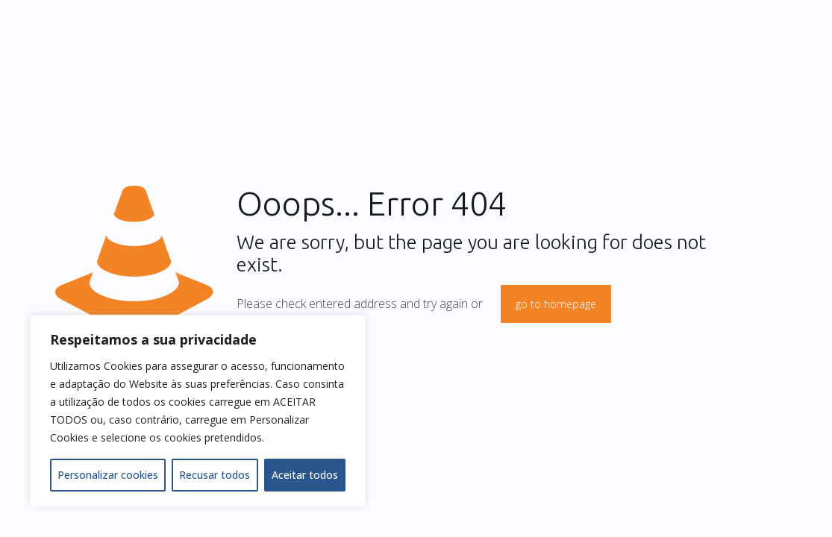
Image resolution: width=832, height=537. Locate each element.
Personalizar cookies (107, 475)
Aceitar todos (305, 475)
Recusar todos (214, 475)
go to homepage (556, 304)
